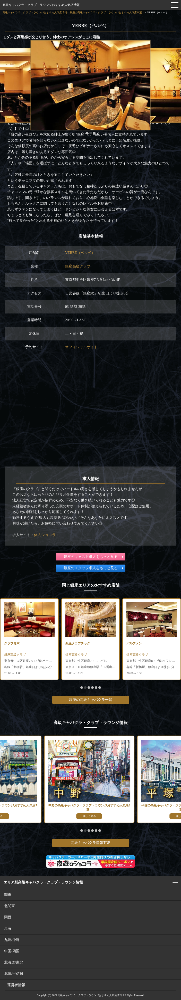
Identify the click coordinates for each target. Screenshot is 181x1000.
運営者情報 (16, 985)
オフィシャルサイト (81, 347)
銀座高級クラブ (77, 266)
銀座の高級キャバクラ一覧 (90, 700)
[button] (87, 133)
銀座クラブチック (77, 643)
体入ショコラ (45, 535)
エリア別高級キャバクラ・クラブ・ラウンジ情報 (43, 882)
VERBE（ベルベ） (80, 253)
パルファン (134, 643)
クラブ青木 (12, 643)
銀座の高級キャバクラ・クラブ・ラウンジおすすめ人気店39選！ (107, 12)
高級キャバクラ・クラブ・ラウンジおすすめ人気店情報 (41, 5)
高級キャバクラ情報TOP (90, 843)
